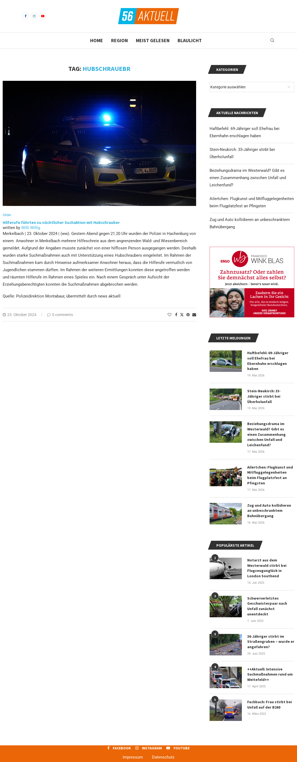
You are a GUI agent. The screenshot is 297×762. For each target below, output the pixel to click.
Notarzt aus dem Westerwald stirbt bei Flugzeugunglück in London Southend (267, 561)
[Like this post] (169, 315)
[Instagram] (34, 16)
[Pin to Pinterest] (188, 315)
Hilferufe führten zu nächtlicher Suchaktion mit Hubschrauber (61, 222)
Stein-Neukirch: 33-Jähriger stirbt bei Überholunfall (264, 390)
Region (119, 40)
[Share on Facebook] (176, 315)
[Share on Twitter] (182, 314)
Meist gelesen (152, 40)
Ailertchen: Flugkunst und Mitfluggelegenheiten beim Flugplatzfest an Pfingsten (270, 469)
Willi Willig (30, 227)
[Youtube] (42, 16)
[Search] (272, 40)
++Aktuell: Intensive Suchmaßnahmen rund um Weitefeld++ (270, 667)
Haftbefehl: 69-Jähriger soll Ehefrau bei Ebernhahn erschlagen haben (270, 358)
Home (96, 40)
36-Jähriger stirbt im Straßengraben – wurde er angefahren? (270, 635)
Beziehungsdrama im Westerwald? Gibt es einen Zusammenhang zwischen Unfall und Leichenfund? (248, 177)
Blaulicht (190, 40)
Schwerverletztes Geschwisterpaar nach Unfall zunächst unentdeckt (267, 599)
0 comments (60, 315)
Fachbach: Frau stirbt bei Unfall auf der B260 (269, 697)
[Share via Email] (194, 315)
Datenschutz (163, 750)
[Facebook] (25, 16)
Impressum (133, 750)
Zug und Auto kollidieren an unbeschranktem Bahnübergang (269, 504)
